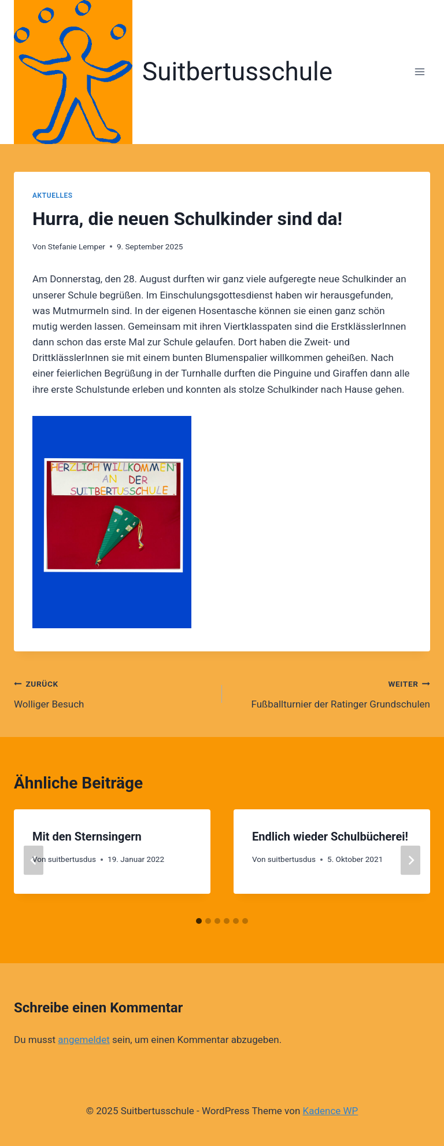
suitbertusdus (72, 859)
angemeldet (83, 1039)
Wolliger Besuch (113, 693)
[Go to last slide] (33, 860)
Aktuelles (52, 195)
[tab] (199, 921)
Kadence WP (330, 1110)
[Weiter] (410, 860)
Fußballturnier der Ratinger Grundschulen (331, 693)
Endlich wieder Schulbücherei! (330, 836)
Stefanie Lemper (76, 246)
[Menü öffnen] (419, 72)
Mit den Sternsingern (87, 836)
